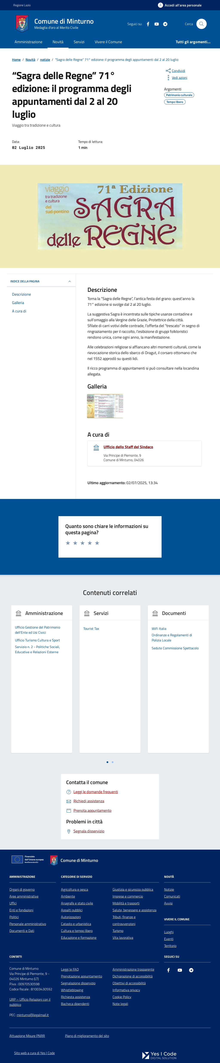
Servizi (79, 42)
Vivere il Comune (108, 42)
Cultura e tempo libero (77, 930)
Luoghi (169, 932)
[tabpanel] (41, 681)
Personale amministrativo (27, 923)
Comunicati (172, 896)
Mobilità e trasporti (126, 903)
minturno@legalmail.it (33, 1014)
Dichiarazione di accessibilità (133, 976)
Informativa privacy (126, 990)
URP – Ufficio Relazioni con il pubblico (29, 1002)
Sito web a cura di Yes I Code (34, 1052)
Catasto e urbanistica (76, 923)
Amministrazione (28, 42)
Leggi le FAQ (70, 969)
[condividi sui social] (175, 70)
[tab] (107, 762)
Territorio (170, 945)
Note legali (120, 1003)
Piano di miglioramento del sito (87, 1035)
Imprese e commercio (128, 896)
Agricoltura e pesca (74, 889)
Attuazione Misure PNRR (27, 1035)
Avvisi (168, 903)
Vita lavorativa (123, 937)
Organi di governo (22, 889)
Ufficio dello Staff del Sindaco (128, 447)
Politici (14, 916)
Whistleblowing (72, 990)
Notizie (169, 889)
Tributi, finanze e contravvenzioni (124, 920)
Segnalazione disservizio (78, 983)
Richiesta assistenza (75, 996)
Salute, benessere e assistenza (134, 910)
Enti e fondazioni (21, 910)
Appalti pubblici (71, 910)
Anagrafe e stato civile (77, 903)
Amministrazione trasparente (133, 969)
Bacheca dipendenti (75, 1003)
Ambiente (68, 896)
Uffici (13, 903)
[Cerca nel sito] (201, 24)
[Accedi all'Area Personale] (180, 5)
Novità (58, 42)
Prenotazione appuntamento (81, 976)
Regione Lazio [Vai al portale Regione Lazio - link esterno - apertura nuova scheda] (22, 5)
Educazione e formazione (78, 937)
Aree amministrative (23, 896)
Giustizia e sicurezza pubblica (133, 889)
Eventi (168, 938)
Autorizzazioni (71, 916)
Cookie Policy (122, 996)
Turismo (118, 930)
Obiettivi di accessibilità (129, 983)
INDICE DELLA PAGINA (41, 281)
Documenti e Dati (21, 930)
